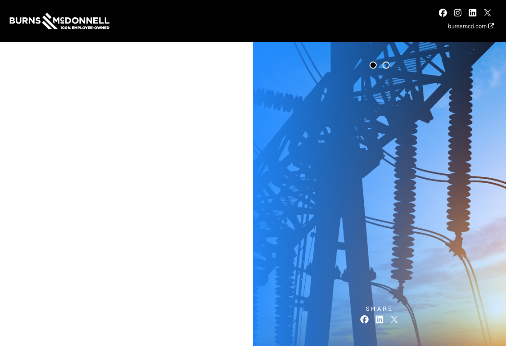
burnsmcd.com (471, 26)
